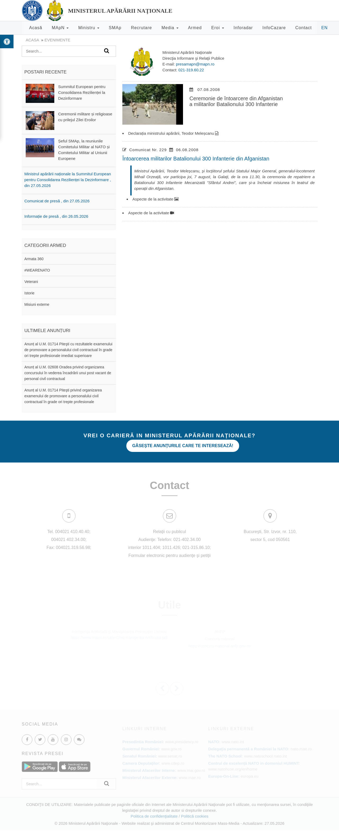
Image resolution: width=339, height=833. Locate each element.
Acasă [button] (35, 27)
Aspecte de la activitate (155, 199)
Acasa (32, 40)
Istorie (29, 293)
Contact (303, 27)
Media (170, 27)
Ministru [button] (88, 27)
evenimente (57, 40)
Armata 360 (33, 259)
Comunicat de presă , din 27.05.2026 (57, 201)
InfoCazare (274, 27)
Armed (195, 27)
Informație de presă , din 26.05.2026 (56, 216)
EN (324, 27)
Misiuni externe (36, 304)
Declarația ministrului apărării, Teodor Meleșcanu (173, 133)
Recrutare (141, 27)
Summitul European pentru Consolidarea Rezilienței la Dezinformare (81, 92)
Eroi (217, 27)
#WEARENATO (37, 270)
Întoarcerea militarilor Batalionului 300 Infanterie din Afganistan (195, 159)
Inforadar (243, 27)
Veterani (31, 282)
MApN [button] (60, 27)
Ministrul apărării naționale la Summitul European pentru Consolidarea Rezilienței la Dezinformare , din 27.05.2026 (67, 180)
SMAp (115, 27)
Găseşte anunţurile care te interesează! (182, 445)
